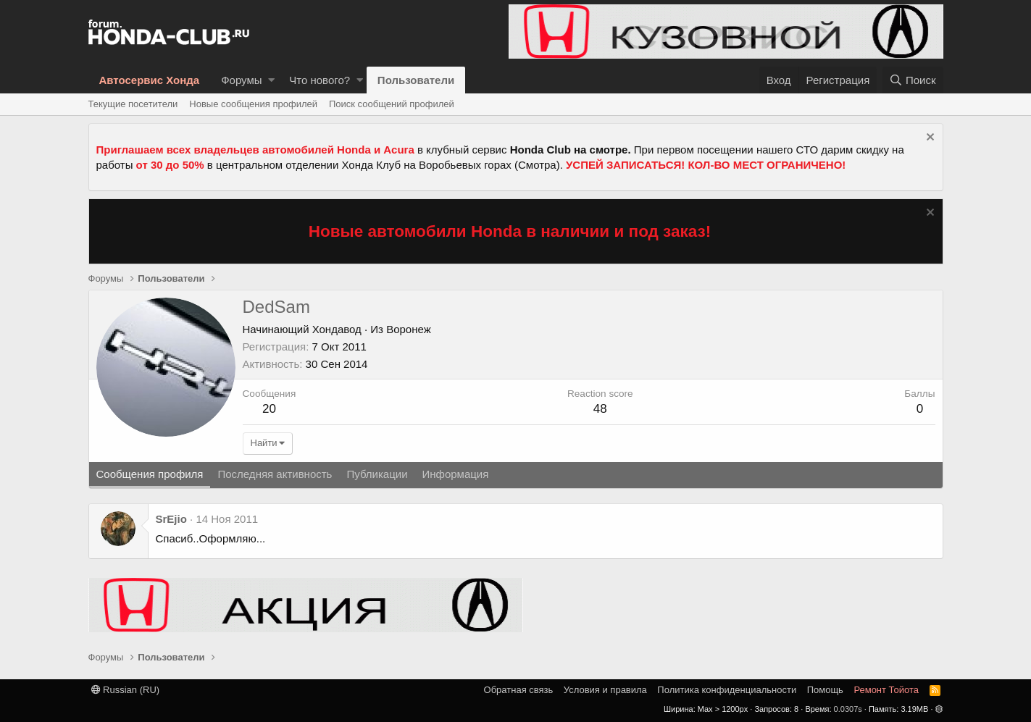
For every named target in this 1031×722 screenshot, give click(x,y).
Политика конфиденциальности (726, 689)
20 (269, 409)
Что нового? (319, 80)
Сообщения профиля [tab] (150, 474)
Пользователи (415, 80)
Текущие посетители (133, 103)
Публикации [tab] (376, 474)
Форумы (241, 80)
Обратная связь (519, 689)
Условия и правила (605, 689)
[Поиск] (912, 80)
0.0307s (848, 709)
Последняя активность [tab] (274, 474)
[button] (271, 80)
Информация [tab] (455, 474)
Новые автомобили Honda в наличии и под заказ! (510, 231)
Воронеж (408, 329)
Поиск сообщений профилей (391, 103)
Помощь (825, 689)
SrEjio (171, 519)
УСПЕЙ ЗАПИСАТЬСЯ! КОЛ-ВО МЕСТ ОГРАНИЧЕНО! (706, 165)
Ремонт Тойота (886, 689)
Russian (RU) (125, 689)
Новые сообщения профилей (253, 103)
